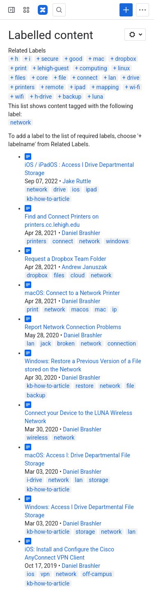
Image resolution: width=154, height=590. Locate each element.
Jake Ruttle (76, 181)
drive (133, 77)
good (76, 58)
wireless (37, 437)
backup (72, 96)
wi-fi (135, 87)
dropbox (125, 58)
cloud (78, 275)
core (42, 77)
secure (49, 58)
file (62, 77)
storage (98, 480)
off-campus (97, 574)
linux (124, 68)
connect (87, 77)
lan (112, 77)
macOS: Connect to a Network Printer (72, 293)
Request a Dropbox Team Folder (65, 259)
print (20, 68)
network (20, 122)
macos (79, 309)
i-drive (34, 480)
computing (93, 68)
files (20, 77)
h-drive (43, 96)
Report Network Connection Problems (73, 327)
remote (55, 87)
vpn (45, 574)
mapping (108, 87)
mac (98, 58)
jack (46, 343)
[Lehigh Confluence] (42, 9)
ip (114, 309)
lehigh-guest (53, 68)
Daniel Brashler (81, 233)
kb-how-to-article (48, 199)
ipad (79, 87)
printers (24, 87)
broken (66, 343)
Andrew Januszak (84, 267)
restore (85, 386)
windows (117, 241)
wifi (19, 96)
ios (76, 189)
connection (122, 343)
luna (97, 96)
